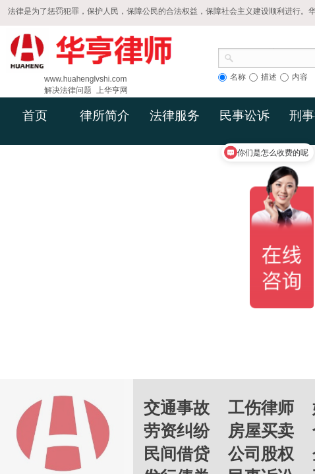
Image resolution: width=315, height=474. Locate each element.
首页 (34, 115)
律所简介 (105, 115)
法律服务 (175, 115)
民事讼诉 (244, 115)
